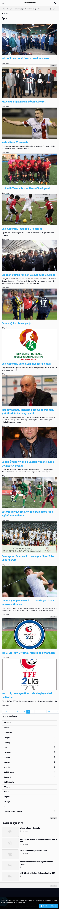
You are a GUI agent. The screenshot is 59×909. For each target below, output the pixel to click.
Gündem (29, 792)
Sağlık (29, 738)
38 (49, 711)
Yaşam (29, 787)
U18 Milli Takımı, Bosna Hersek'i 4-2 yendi (26, 188)
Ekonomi (29, 723)
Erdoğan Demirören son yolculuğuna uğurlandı (29, 274)
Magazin (29, 752)
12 (40, 711)
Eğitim (29, 797)
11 (36, 711)
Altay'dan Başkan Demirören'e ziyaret (23, 101)
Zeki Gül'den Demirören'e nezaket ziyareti (26, 58)
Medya (29, 802)
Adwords (29, 777)
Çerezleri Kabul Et (49, 906)
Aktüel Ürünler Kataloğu (29, 812)
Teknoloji (29, 733)
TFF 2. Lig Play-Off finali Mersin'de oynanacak (28, 652)
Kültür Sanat (29, 772)
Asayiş (29, 743)
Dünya (29, 762)
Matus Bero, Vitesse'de (15, 142)
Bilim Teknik (29, 782)
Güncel (29, 728)
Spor (29, 747)
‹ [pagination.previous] (3, 711)
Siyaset (29, 757)
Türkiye (29, 767)
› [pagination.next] (57, 711)
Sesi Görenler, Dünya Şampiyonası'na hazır (26, 363)
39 (53, 711)
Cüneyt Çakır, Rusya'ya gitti (17, 323)
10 (32, 711)
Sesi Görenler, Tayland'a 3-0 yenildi (22, 228)
